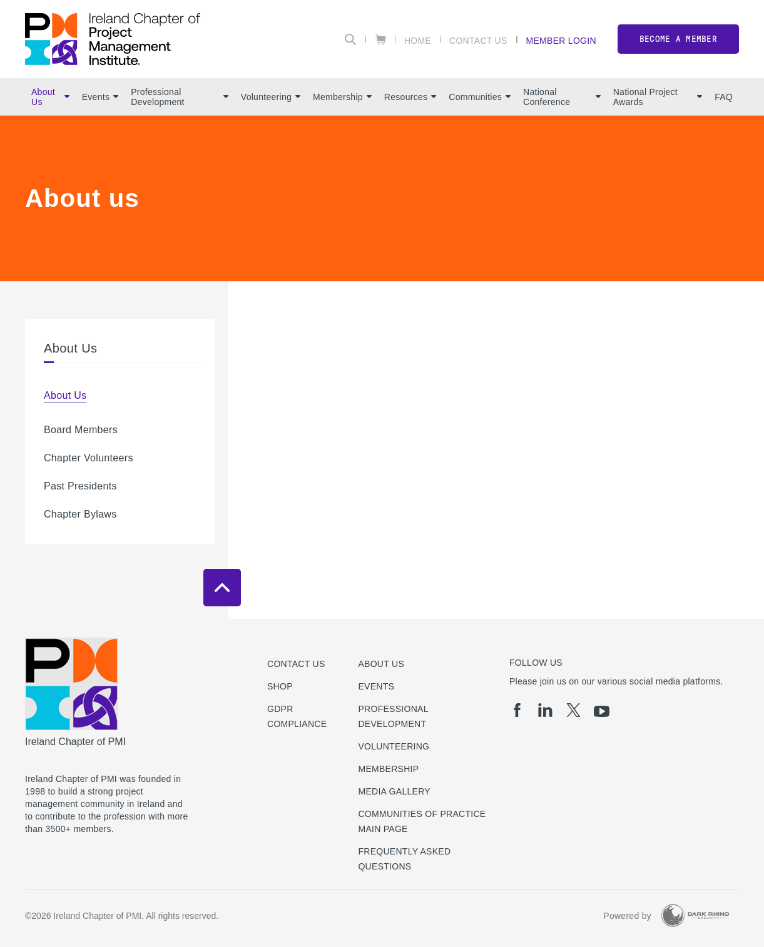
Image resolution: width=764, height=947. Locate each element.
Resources (410, 97)
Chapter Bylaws (80, 514)
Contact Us (478, 40)
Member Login (561, 40)
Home (417, 40)
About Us (50, 97)
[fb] (517, 710)
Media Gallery (394, 791)
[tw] (573, 710)
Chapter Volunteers (88, 458)
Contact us (296, 664)
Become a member (678, 39)
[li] (545, 710)
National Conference (562, 97)
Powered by (627, 916)
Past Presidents (80, 486)
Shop (280, 686)
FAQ (724, 97)
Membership (342, 97)
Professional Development (179, 97)
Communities (480, 97)
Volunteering (270, 97)
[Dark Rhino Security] (695, 915)
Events (100, 97)
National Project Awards (657, 97)
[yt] (601, 711)
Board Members (81, 429)
